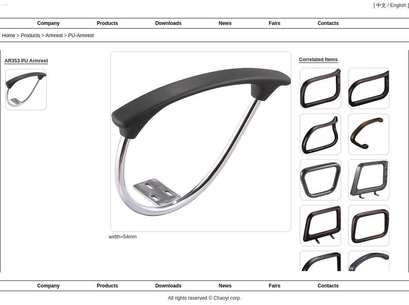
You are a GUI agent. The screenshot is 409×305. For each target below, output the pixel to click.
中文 (381, 5)
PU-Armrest (81, 35)
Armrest (54, 35)
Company (48, 23)
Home (8, 35)
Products (107, 23)
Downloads (168, 23)
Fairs (275, 23)
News (225, 23)
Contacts (328, 23)
